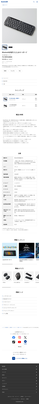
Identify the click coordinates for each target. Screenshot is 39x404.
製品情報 (6, 327)
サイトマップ (17, 396)
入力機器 (10, 327)
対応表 (5, 70)
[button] (19, 372)
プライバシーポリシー (28, 396)
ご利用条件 (21, 396)
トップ (3, 327)
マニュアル (12, 70)
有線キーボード (20, 327)
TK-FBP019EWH (13, 104)
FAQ (19, 70)
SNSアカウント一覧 (11, 396)
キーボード (14, 327)
